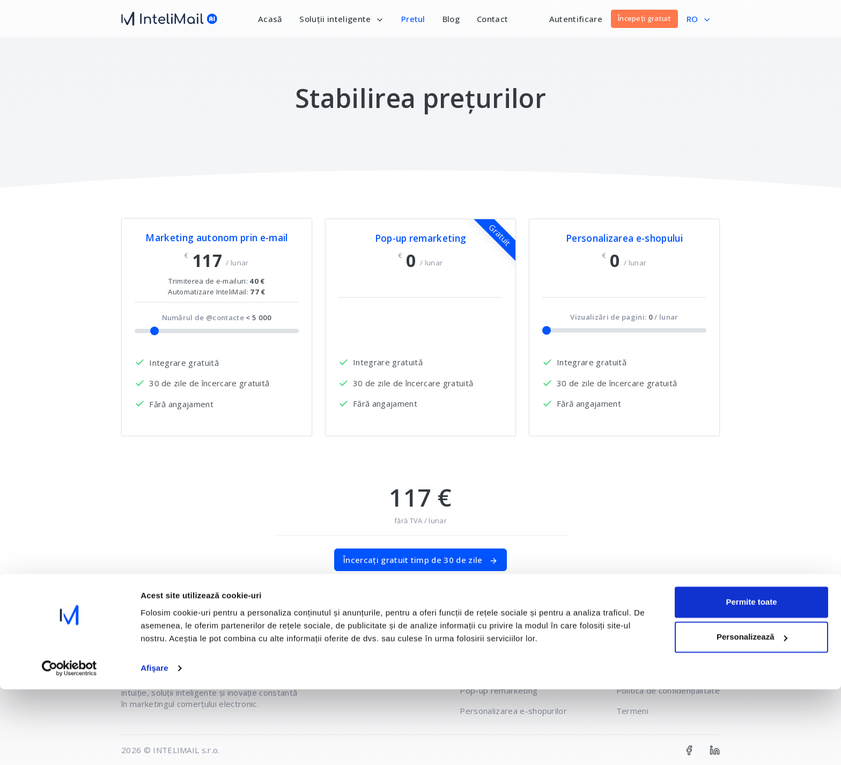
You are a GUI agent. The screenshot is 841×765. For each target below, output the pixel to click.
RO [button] (699, 18)
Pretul (413, 18)
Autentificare (575, 18)
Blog (451, 18)
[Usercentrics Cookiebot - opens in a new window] (69, 744)
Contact (492, 18)
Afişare (154, 743)
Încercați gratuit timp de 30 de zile (420, 559)
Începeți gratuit (644, 18)
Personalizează (752, 712)
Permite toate (751, 677)
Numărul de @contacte (217, 317)
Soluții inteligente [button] (341, 18)
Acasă (270, 18)
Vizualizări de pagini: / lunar (624, 317)
